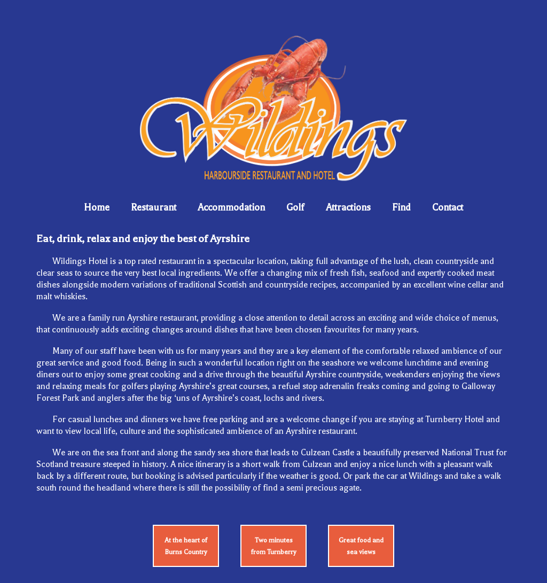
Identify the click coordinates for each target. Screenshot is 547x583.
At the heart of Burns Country (186, 546)
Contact (447, 207)
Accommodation (231, 207)
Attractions (348, 207)
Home (97, 207)
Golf (295, 207)
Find (401, 207)
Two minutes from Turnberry (273, 546)
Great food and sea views (361, 546)
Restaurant (153, 207)
